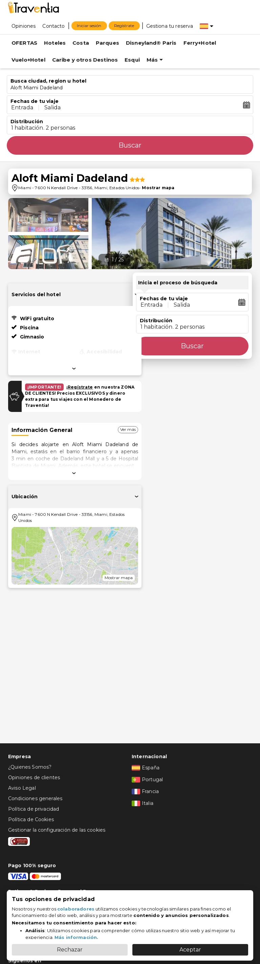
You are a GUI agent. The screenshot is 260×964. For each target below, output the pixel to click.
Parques (107, 43)
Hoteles (55, 43)
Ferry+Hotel (199, 43)
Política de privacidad (33, 809)
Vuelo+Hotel (28, 60)
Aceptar (190, 949)
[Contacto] (53, 25)
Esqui (132, 60)
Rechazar (70, 949)
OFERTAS (24, 43)
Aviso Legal (22, 788)
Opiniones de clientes (34, 777)
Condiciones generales (35, 798)
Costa (80, 43)
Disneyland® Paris (151, 43)
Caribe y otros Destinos (85, 60)
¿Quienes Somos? (29, 767)
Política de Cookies (31, 819)
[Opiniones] (23, 25)
